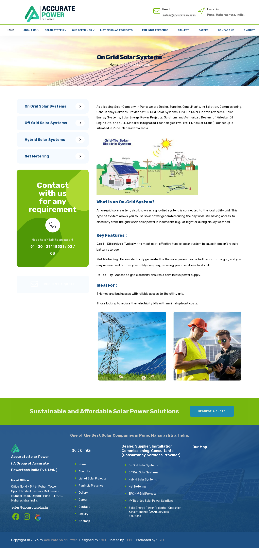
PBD (130, 540)
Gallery (183, 30)
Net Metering (137, 486)
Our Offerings (82, 30)
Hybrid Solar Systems (143, 479)
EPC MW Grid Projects (142, 493)
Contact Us (226, 30)
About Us (29, 30)
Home (10, 30)
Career (203, 30)
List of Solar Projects (116, 30)
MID (103, 540)
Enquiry (249, 30)
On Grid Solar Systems (143, 465)
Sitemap (84, 521)
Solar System (54, 30)
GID (161, 540)
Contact (84, 507)
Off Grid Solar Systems (143, 472)
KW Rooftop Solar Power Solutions (151, 501)
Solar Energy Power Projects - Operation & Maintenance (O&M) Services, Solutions (155, 512)
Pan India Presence (155, 30)
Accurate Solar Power (60, 540)
